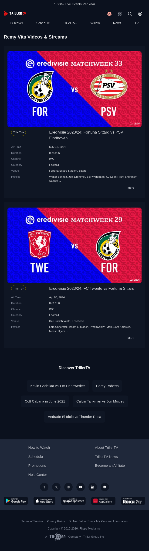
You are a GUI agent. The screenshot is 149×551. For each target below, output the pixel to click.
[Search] (130, 14)
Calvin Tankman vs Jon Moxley (100, 401)
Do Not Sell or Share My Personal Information (98, 521)
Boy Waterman (96, 176)
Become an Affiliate (110, 465)
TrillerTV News (106, 457)
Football (54, 164)
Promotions (37, 465)
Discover (16, 23)
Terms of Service (32, 521)
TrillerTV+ (70, 23)
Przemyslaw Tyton (101, 326)
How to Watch (39, 447)
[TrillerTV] (15, 13)
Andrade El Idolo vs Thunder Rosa (74, 417)
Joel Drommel (76, 176)
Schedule (43, 23)
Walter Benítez (58, 176)
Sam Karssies (121, 326)
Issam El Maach (78, 326)
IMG (51, 158)
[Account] (140, 14)
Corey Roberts (107, 386)
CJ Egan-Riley (114, 176)
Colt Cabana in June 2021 (45, 401)
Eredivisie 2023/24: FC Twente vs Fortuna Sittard (91, 288)
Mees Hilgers (57, 330)
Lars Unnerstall (58, 326)
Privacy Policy (56, 521)
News (117, 23)
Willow (95, 23)
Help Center (37, 475)
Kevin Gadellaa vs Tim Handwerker (57, 386)
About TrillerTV (106, 447)
